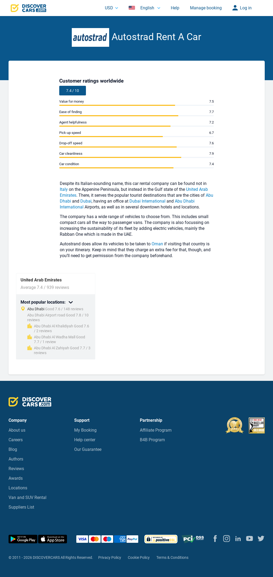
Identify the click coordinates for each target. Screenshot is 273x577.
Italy (64, 189)
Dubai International (147, 201)
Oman (157, 243)
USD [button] (109, 7)
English (142, 7)
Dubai (86, 201)
